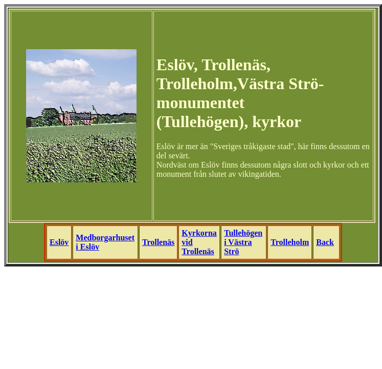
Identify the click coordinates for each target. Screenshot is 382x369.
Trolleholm (290, 242)
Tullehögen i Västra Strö (243, 242)
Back (325, 242)
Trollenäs (158, 242)
